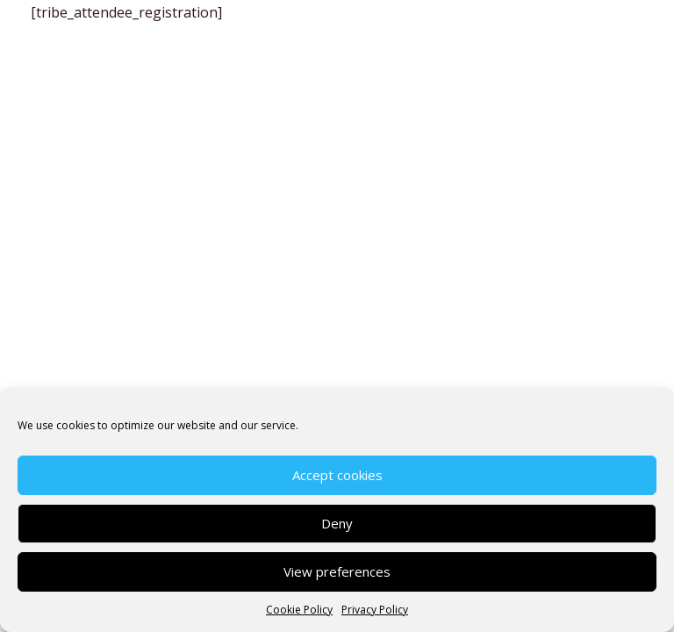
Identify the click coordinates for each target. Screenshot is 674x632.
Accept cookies (337, 475)
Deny (337, 523)
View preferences (337, 571)
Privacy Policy (374, 609)
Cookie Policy (299, 609)
